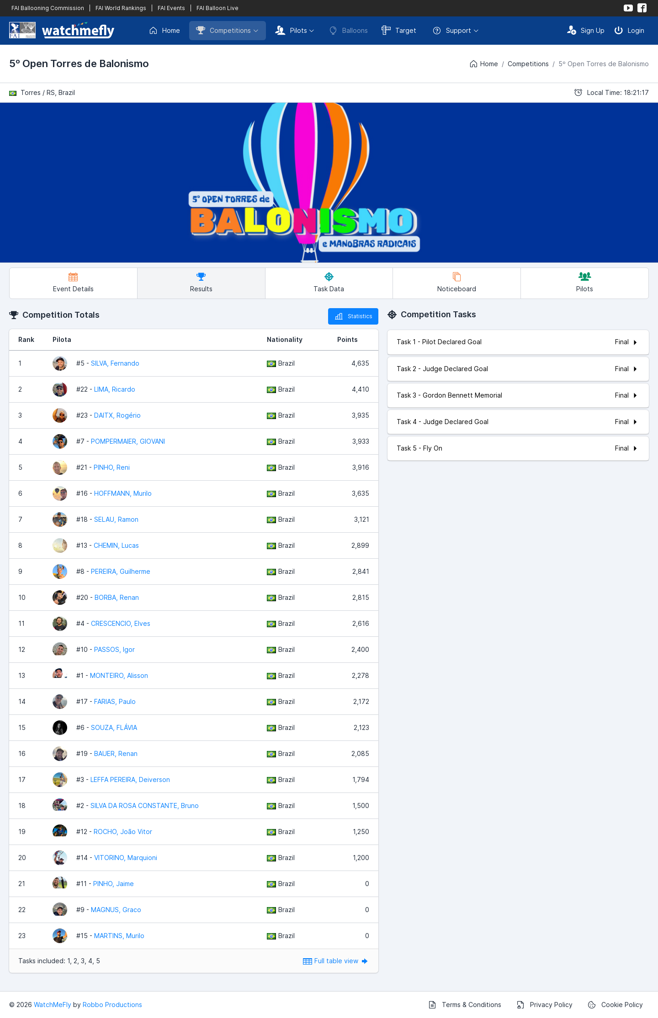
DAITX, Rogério (117, 415)
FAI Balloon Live (217, 8)
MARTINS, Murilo (119, 935)
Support (451, 30)
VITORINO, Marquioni (125, 857)
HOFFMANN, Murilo (123, 493)
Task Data (328, 282)
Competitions (223, 30)
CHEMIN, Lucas (116, 545)
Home (164, 30)
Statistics (353, 316)
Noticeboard (456, 282)
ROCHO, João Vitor (123, 831)
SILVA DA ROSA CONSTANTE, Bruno (144, 805)
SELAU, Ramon (116, 519)
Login (629, 30)
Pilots (291, 30)
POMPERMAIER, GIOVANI (128, 441)
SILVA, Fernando (115, 363)
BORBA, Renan (117, 597)
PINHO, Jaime (113, 883)
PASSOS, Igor (114, 649)
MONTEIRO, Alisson (119, 675)
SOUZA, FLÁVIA (114, 727)
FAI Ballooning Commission (47, 8)
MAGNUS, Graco (116, 909)
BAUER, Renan (116, 753)
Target (399, 30)
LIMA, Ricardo (114, 389)
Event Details (73, 282)
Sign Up (586, 30)
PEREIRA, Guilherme (120, 571)
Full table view (336, 961)
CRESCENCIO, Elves (120, 623)
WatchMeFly (52, 1004)
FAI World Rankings (121, 8)
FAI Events (171, 8)
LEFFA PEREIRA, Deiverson (130, 779)
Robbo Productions (112, 1004)
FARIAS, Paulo (115, 701)
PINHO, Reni (112, 467)
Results (201, 282)
